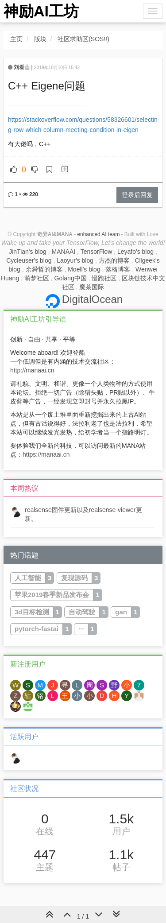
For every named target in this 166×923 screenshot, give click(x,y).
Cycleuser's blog (28, 260)
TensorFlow (96, 251)
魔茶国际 (91, 287)
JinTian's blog (27, 251)
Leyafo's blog (135, 251)
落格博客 (117, 269)
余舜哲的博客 (44, 269)
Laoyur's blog (75, 260)
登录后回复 (137, 194)
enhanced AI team (98, 234)
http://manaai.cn (32, 370)
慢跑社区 (104, 278)
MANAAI (64, 251)
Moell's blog (84, 269)
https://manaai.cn (46, 454)
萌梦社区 (36, 278)
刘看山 (22, 67)
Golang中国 (70, 278)
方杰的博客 (114, 260)
